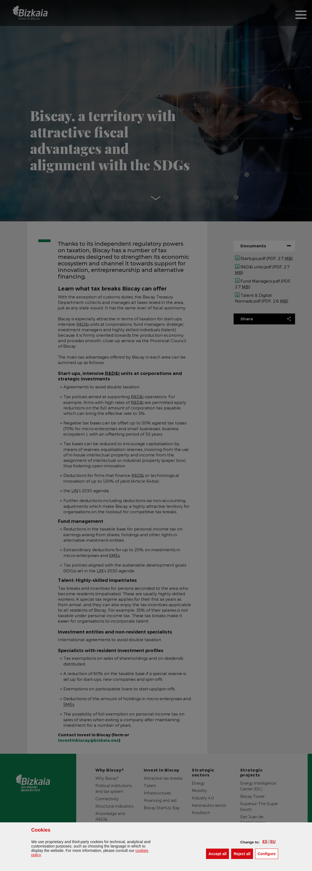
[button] (265, 841)
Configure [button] (268, 853)
